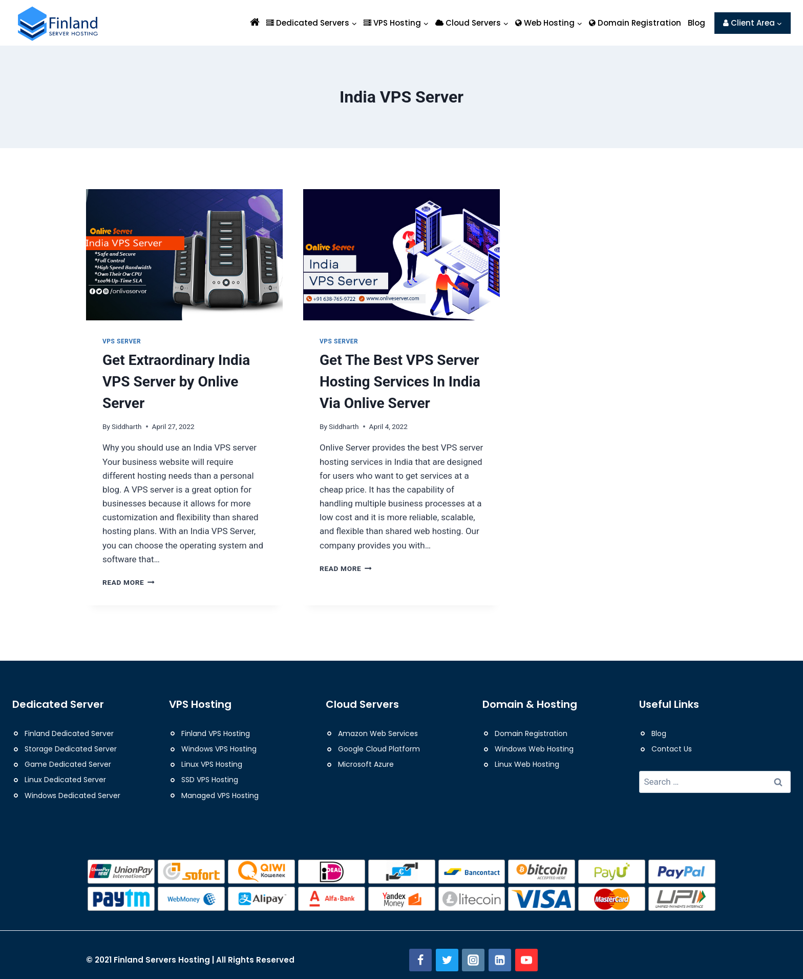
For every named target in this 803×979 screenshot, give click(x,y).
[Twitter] (447, 960)
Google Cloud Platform (379, 749)
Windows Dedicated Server (72, 795)
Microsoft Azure (366, 764)
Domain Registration (635, 22)
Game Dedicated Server (68, 764)
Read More (128, 582)
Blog (696, 22)
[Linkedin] (500, 960)
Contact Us (671, 749)
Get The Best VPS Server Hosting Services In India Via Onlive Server (400, 382)
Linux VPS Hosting (211, 764)
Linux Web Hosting (527, 764)
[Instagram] (473, 960)
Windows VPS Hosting (219, 749)
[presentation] (184, 254)
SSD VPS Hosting (209, 779)
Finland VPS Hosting (215, 733)
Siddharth (126, 426)
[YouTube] (526, 960)
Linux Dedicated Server (65, 779)
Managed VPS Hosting (220, 795)
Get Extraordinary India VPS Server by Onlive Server (176, 382)
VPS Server (121, 341)
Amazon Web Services (378, 733)
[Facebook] (420, 960)
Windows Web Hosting (534, 749)
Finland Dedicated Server (69, 733)
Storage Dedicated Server (71, 749)
